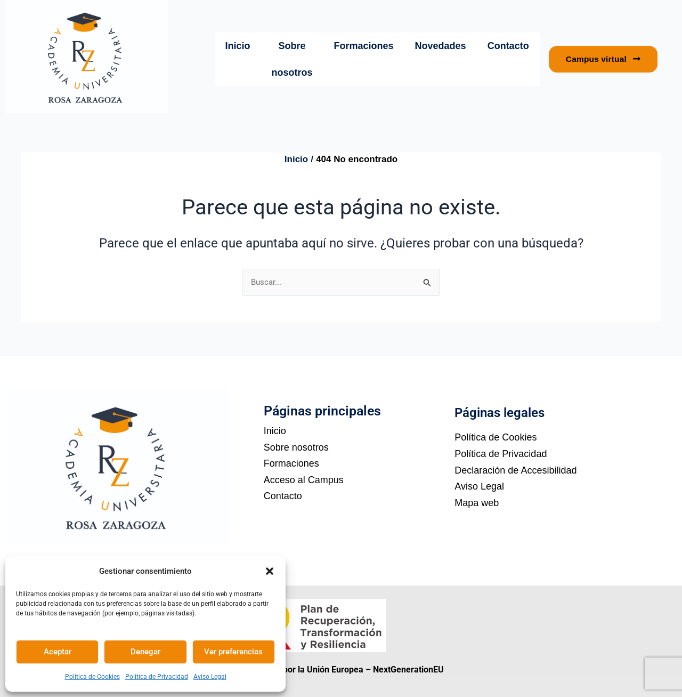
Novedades (440, 46)
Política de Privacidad (156, 676)
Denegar (145, 651)
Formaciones (364, 46)
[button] (269, 571)
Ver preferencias (233, 651)
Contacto (508, 46)
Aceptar (57, 651)
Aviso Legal (209, 676)
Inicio (237, 46)
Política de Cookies (92, 676)
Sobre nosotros (292, 59)
